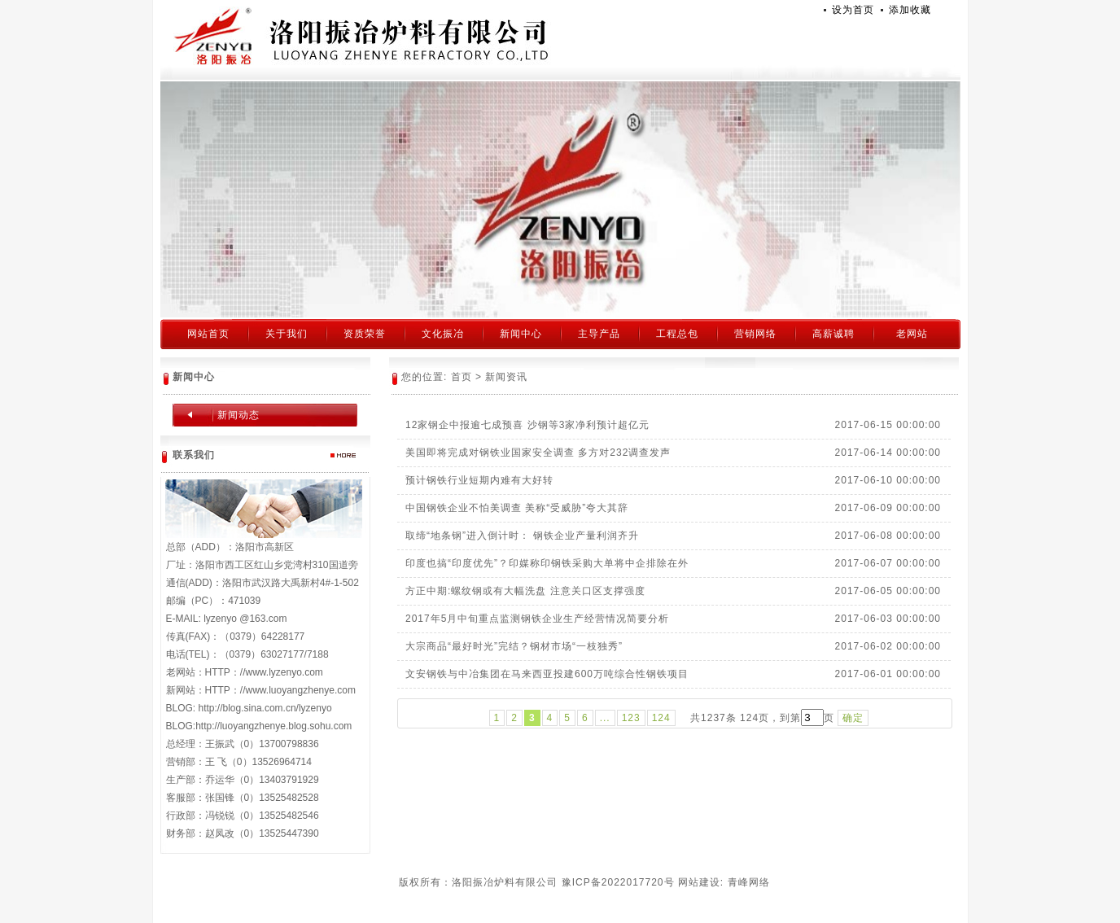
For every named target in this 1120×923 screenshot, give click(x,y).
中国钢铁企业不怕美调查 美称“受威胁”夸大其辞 (516, 508)
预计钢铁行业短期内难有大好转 (479, 480)
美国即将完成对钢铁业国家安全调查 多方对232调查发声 (538, 452)
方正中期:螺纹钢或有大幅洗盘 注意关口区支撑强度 (525, 591)
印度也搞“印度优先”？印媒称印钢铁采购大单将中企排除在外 (547, 563)
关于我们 (286, 333)
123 (631, 718)
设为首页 (853, 9)
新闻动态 (238, 415)
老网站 (912, 333)
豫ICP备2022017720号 (618, 882)
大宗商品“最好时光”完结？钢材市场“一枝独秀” (514, 646)
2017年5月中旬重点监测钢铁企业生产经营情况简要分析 (537, 618)
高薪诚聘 (833, 333)
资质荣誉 (364, 333)
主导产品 (599, 333)
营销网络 (755, 333)
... (605, 718)
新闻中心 (521, 333)
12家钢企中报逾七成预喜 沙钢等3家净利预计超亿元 (527, 425)
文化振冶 (443, 333)
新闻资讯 (506, 377)
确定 (853, 718)
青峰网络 (749, 882)
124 (661, 718)
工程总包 (677, 333)
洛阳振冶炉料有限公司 (361, 36)
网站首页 (208, 333)
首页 (461, 377)
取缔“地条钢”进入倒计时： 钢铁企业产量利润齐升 (522, 535)
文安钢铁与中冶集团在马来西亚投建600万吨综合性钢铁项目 (547, 674)
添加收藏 (910, 9)
